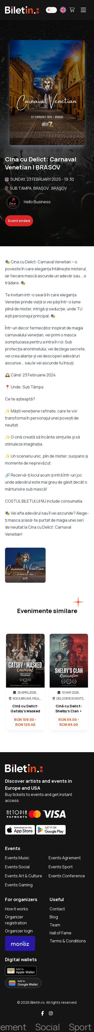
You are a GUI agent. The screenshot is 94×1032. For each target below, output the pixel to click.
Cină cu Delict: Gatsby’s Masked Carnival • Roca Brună (25, 709)
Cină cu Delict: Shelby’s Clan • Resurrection (68, 709)
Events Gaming (19, 885)
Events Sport (61, 867)
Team (55, 925)
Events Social (17, 867)
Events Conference (67, 876)
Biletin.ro (37, 1002)
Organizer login (19, 931)
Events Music (17, 858)
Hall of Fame (60, 933)
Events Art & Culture (23, 876)
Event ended (19, 220)
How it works (16, 909)
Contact (57, 909)
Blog (54, 917)
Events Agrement (65, 858)
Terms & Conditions (68, 941)
